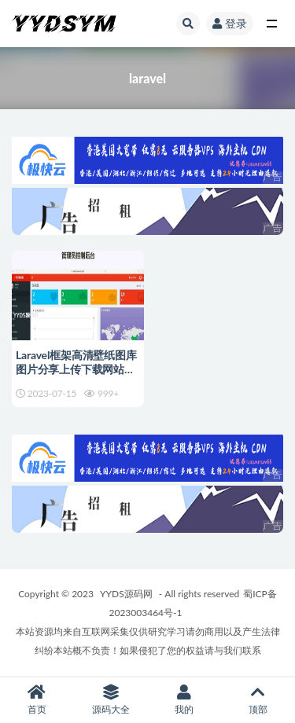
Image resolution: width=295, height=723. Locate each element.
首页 (37, 699)
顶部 (258, 699)
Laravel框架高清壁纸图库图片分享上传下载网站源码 (76, 369)
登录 (229, 23)
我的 (185, 699)
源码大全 (111, 699)
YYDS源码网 (126, 594)
